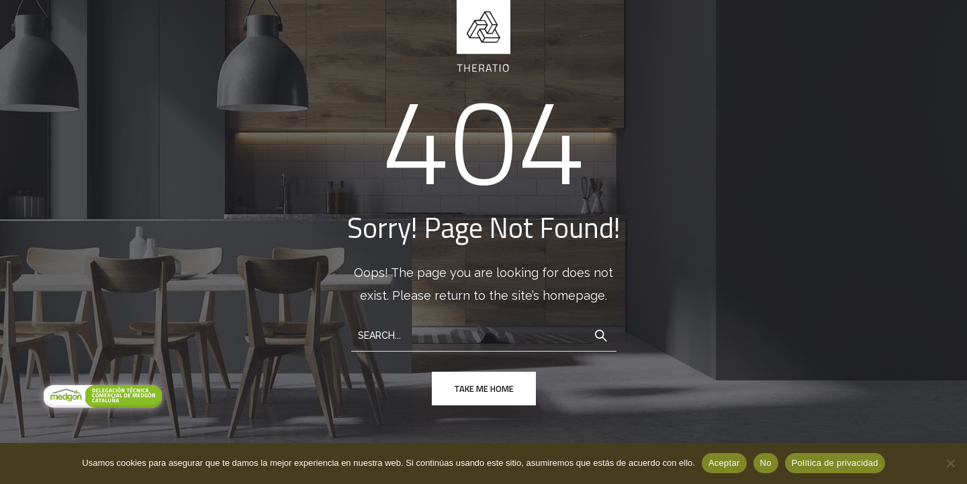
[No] (950, 463)
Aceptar (724, 463)
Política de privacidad (835, 463)
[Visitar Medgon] (100, 397)
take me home (484, 388)
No (766, 463)
